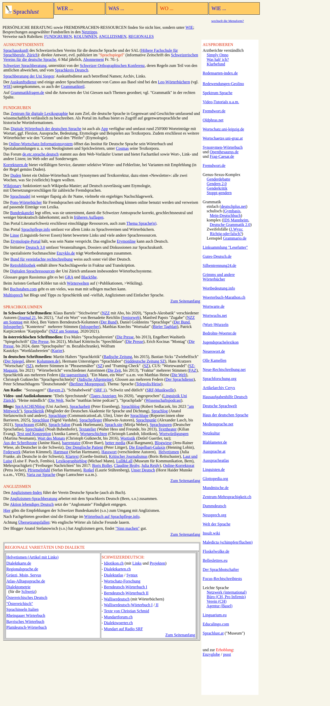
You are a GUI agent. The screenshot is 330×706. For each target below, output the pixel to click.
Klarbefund (216, 64)
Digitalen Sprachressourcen (32, 271)
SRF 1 (100, 390)
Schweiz (28, 591)
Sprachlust (40, 420)
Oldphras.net (213, 120)
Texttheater (167, 429)
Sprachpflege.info (35, 229)
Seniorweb (130, 317)
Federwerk (11, 452)
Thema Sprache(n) (141, 223)
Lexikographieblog (71, 461)
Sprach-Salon (59, 424)
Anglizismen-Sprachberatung (33, 498)
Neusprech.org (214, 515)
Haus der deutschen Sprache (225, 415)
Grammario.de (234, 238)
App (104, 129)
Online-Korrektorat (178, 465)
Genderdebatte (218, 179)
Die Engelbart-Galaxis (147, 447)
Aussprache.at (214, 451)
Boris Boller (102, 465)
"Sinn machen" (127, 528)
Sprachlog (159, 411)
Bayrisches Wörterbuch (25, 621)
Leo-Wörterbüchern (174, 82)
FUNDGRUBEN (58, 36)
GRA (69, 277)
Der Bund (108, 322)
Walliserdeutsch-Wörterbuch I (128, 605)
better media (115, 443)
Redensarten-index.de (220, 73)
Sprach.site (114, 424)
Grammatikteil (72, 86)
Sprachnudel (20, 196)
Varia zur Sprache (41, 474)
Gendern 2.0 (217, 184)
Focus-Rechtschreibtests (222, 578)
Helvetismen (169, 452)
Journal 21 (27, 317)
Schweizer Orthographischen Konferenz (112, 65)
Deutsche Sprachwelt (220, 406)
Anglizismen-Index (26, 492)
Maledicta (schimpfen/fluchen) (228, 542)
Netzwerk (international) (227, 592)
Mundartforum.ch (118, 617)
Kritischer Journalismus (128, 456)
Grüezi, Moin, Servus (23, 575)
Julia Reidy (151, 465)
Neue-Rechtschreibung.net (224, 369)
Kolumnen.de (48, 361)
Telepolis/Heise (148, 384)
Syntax (131, 575)
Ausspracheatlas (216, 460)
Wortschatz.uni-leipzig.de (223, 129)
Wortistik (127, 438)
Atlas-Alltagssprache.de (25, 581)
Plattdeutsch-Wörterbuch (26, 627)
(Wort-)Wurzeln (215, 324)
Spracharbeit (80, 406)
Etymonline (126, 241)
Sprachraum (24, 424)
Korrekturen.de (15, 165)
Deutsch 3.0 (35, 247)
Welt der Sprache (216, 524)
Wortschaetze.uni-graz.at (223, 138)
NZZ (106, 313)
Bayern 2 (56, 390)
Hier (6, 510)
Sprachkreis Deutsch (71, 70)
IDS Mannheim (235, 220)
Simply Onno (217, 55)
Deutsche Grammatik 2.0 (230, 224)
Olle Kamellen (214, 360)
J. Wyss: (236, 229)
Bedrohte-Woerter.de (219, 333)
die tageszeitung (74, 375)
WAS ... (116, 8)
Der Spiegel (14, 361)
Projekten (157, 563)
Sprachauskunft (16, 50)
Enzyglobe (211, 654)
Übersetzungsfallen (34, 522)
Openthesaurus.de (224, 152)
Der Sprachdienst (180, 379)
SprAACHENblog (30, 406)
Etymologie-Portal (25, 241)
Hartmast (60, 452)
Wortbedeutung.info (219, 288)
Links (137, 563)
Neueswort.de (214, 351)
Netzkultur (211, 433)
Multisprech (13, 295)
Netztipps (89, 32)
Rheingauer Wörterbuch (25, 615)
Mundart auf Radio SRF (123, 629)
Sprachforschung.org (219, 378)
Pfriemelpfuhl (39, 470)
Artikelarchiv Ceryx (219, 388)
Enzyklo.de (66, 253)
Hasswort (108, 452)
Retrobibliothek (22, 265)
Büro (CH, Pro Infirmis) (226, 597)
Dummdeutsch (214, 506)
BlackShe (89, 277)
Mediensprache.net (218, 424)
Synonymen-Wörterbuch (223, 147)
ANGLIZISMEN (112, 36)
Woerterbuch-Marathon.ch (224, 297)
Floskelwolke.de (216, 551)
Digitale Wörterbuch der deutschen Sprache (46, 129)
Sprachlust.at (213, 633)
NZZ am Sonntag (64, 331)
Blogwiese (163, 443)
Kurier (57, 350)
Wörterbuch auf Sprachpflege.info (111, 516)
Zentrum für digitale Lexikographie (39, 113)
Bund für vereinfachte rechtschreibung (41, 259)
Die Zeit (114, 370)
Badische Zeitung (118, 357)
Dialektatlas (113, 575)
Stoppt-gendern (219, 193)
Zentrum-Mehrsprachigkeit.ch (227, 497)
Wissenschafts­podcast (163, 400)
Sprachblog (130, 406)
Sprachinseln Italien (22, 609)
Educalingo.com (216, 624)
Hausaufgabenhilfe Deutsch (225, 397)
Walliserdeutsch (117, 599)
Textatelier (87, 429)
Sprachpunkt (146, 420)
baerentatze (71, 443)
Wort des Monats (51, 438)
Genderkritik (217, 188)
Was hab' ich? (218, 59)
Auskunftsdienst (23, 82)
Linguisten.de (214, 469)
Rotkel (88, 470)
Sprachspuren (161, 424)
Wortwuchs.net (215, 315)
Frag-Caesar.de (222, 156)
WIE (189, 27)
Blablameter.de (215, 442)
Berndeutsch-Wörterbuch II (126, 593)
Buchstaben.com (23, 289)
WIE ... (218, 8)
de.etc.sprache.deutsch (40, 154)
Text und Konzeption (34, 434)
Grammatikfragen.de (27, 92)
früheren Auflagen (88, 217)
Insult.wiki (211, 533)
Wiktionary (12, 186)
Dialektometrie (18, 587)
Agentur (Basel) (219, 606)
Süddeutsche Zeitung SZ (145, 361)
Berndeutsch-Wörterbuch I (125, 587)
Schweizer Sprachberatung (24, 65)
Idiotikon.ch (114, 563)
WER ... (65, 8)
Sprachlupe (58, 415)
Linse (14, 235)
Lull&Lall (124, 461)
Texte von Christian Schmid (126, 611)
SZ (29, 366)
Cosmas (122, 148)
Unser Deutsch (143, 470)
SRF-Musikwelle (160, 390)
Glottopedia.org (215, 478)
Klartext (72, 456)
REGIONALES (141, 36)
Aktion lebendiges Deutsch (32, 504)
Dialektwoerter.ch (118, 623)
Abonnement (93, 59)
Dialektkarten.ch (117, 569)
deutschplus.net (233, 206)
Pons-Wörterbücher (26, 202)
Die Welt (179, 375)
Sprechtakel (34, 429)
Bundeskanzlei (22, 213)
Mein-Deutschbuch (225, 215)
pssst (227, 654)
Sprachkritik (34, 411)
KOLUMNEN (85, 36)
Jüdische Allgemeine (95, 379)
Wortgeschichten (93, 434)
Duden (15, 175)
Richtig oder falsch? (226, 234)
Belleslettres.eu (215, 560)
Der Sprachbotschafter (221, 569)
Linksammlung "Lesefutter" (225, 247)
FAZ (192, 370)
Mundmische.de (216, 488)
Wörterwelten (78, 283)
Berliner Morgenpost (87, 384)
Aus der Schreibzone (20, 443)
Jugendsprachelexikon (221, 342)
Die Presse (125, 337)
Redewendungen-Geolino (223, 84)
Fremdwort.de (214, 111)
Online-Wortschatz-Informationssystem (41, 144)
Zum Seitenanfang (185, 301)
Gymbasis (232, 211)
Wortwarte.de (213, 306)
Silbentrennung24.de (219, 265)
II (156, 605)
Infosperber (12, 326)
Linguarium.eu (215, 615)
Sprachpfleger (90, 420)
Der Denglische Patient (84, 447)
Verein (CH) (217, 601)
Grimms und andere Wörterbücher (219, 276)
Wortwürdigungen (173, 434)
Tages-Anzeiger (103, 396)
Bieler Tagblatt (165, 326)
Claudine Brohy (126, 465)
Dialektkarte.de (18, 563)
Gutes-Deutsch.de (217, 256)
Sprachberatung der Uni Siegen (28, 76)
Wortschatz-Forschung (122, 581)
